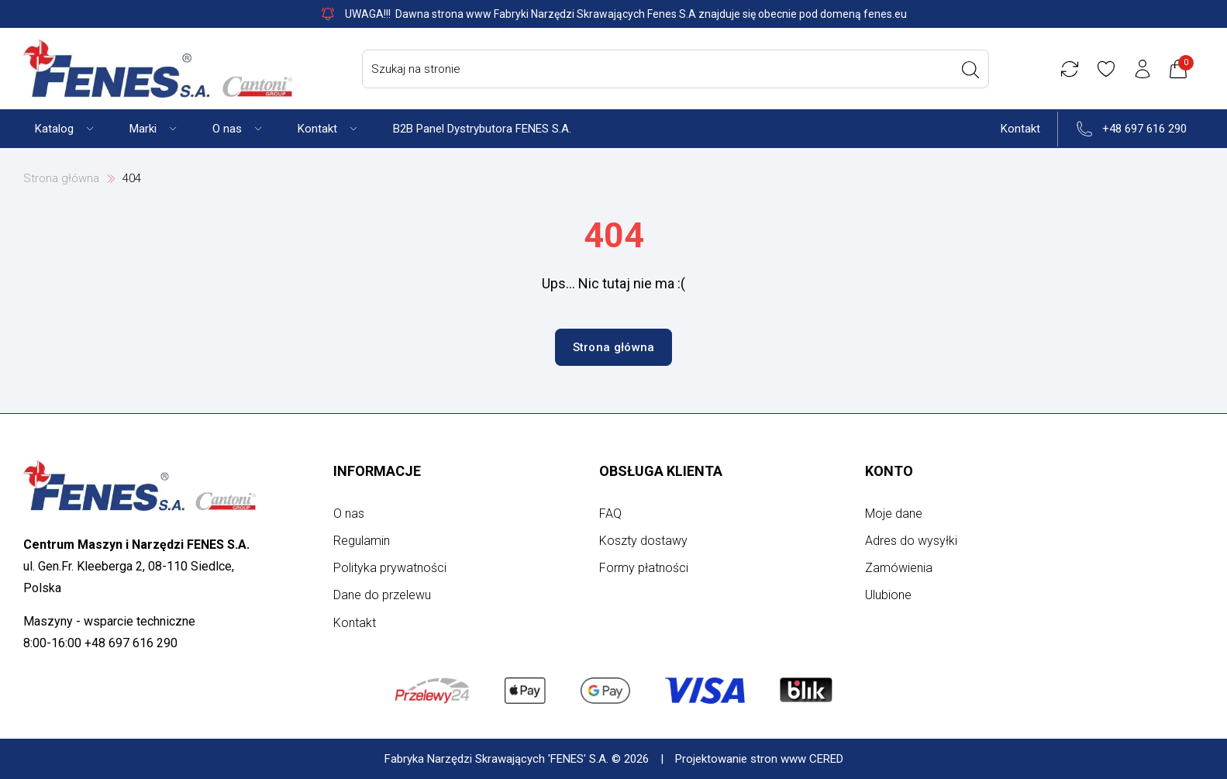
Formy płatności (643, 567)
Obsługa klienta (660, 471)
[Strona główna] (157, 69)
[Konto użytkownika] (1142, 69)
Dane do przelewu (382, 595)
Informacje (377, 471)
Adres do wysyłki (911, 540)
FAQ (610, 513)
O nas (348, 513)
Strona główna (61, 178)
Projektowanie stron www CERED (759, 759)
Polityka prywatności (389, 567)
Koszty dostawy (643, 540)
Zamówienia (898, 567)
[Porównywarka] (1070, 69)
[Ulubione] (1106, 69)
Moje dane (893, 513)
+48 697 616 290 (1144, 129)
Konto (889, 471)
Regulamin (361, 540)
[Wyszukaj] (970, 70)
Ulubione (888, 595)
